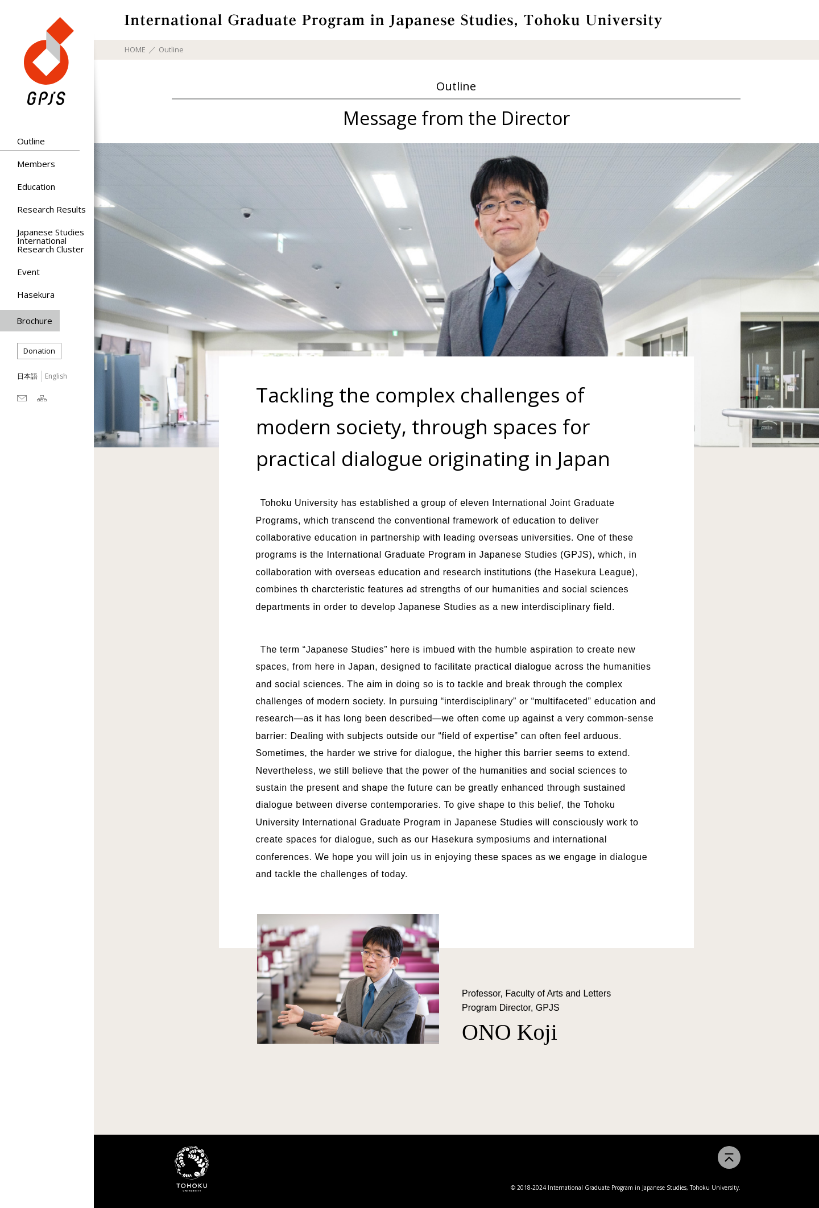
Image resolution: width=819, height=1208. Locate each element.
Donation (39, 351)
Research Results (51, 209)
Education (36, 186)
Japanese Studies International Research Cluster (50, 240)
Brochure (34, 320)
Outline (31, 141)
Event (28, 271)
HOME (135, 49)
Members (36, 163)
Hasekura (36, 294)
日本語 (27, 376)
